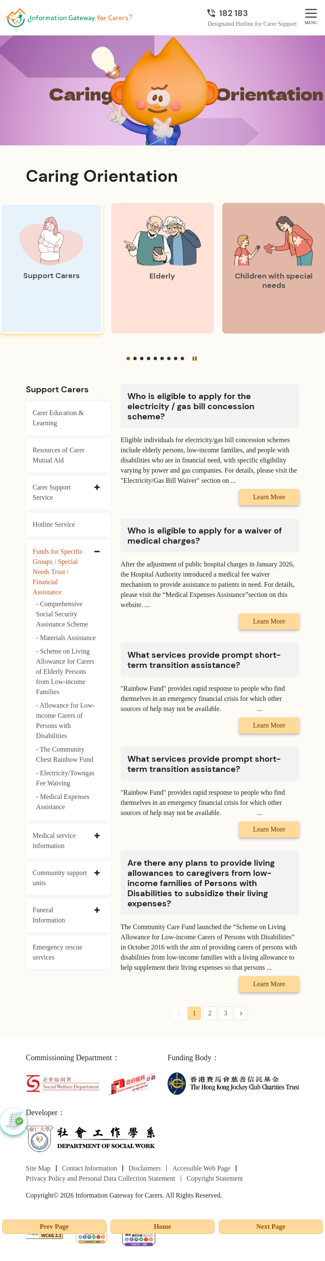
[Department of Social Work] (91, 1138)
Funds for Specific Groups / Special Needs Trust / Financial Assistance (58, 572)
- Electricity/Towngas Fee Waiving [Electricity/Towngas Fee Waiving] (65, 778)
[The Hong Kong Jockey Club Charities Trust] (233, 1082)
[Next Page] (241, 1013)
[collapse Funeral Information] (97, 910)
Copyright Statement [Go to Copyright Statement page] (215, 1178)
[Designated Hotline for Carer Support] (252, 13)
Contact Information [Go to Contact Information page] (89, 1168)
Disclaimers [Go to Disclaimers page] (145, 1168)
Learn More (269, 497)
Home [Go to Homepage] (162, 1226)
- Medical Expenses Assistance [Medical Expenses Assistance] (62, 801)
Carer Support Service (52, 492)
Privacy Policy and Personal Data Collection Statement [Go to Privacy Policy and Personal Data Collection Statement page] (100, 1178)
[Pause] (194, 358)
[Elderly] (162, 268)
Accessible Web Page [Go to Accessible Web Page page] (201, 1168)
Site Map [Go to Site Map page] (38, 1168)
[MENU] (311, 13)
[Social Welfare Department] (63, 1082)
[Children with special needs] (273, 268)
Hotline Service (54, 524)
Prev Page (54, 1226)
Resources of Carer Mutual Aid (59, 455)
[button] (128, 358)
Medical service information (54, 840)
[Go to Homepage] (68, 18)
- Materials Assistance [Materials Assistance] (66, 637)
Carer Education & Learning (58, 418)
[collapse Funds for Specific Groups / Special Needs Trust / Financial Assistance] (97, 552)
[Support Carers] (51, 268)
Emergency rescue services (57, 952)
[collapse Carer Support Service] (97, 487)
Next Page (271, 1226)
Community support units (60, 877)
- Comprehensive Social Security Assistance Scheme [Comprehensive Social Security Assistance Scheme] (62, 614)
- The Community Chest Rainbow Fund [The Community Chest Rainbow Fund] (64, 754)
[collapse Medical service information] (97, 836)
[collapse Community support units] (97, 873)
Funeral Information (49, 915)
